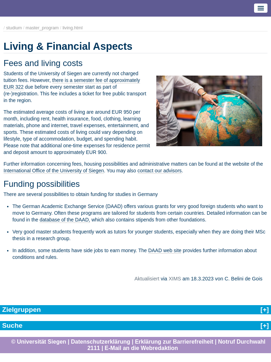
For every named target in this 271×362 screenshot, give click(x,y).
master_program (42, 27)
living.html (72, 27)
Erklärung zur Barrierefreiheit (174, 342)
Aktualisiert (146, 278)
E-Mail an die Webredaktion (141, 348)
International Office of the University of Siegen (54, 170)
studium (14, 27)
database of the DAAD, (65, 219)
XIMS (175, 278)
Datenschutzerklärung (100, 342)
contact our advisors (160, 170)
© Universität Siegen (38, 342)
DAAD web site (164, 250)
